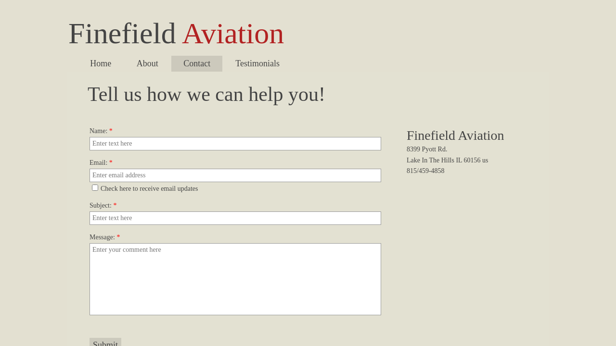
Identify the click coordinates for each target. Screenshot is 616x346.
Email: (101, 162)
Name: (101, 131)
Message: (105, 237)
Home (100, 63)
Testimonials (257, 63)
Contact (196, 63)
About (147, 63)
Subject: (103, 205)
